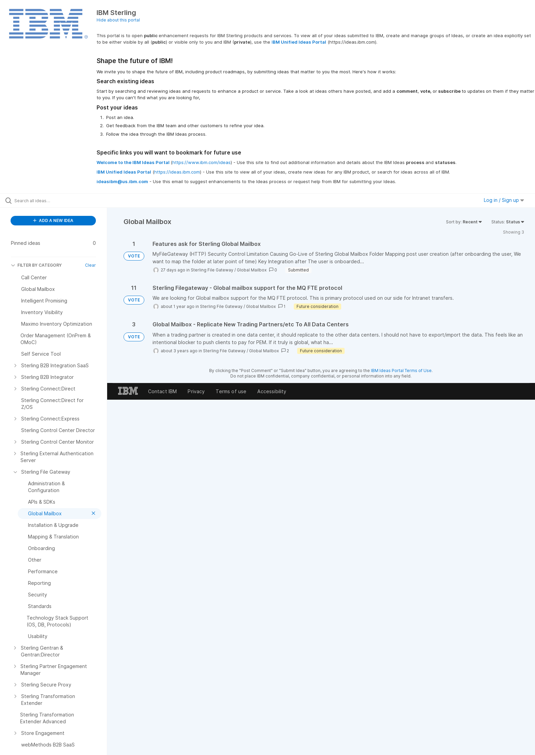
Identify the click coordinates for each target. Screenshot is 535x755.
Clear (90, 265)
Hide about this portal (118, 20)
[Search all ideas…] (62, 200)
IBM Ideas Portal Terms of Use (401, 370)
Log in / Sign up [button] (504, 200)
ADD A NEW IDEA (53, 220)
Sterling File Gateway (212, 269)
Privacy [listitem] (196, 391)
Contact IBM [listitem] (162, 391)
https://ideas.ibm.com (177, 172)
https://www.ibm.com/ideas (201, 162)
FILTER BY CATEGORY (36, 265)
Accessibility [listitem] (271, 391)
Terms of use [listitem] (231, 391)
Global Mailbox (251, 269)
